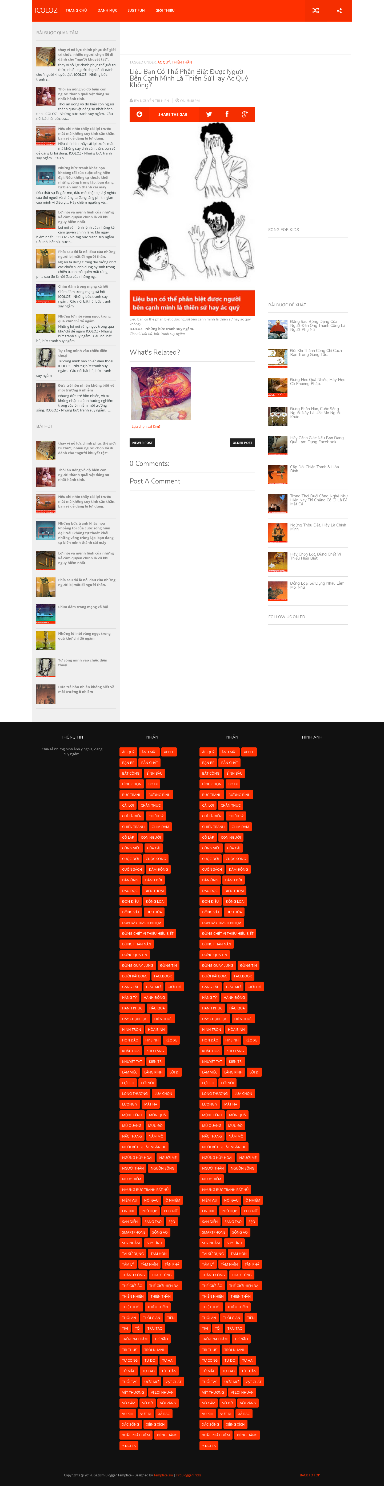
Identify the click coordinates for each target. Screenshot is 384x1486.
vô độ (147, 1403)
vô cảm (128, 1403)
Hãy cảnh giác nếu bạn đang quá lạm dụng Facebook (317, 440)
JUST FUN (136, 10)
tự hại (167, 1360)
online (128, 1210)
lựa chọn (163, 1093)
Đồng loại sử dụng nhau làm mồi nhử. (317, 585)
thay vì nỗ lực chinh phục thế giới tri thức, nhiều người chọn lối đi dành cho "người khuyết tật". (87, 54)
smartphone (133, 1232)
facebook (163, 976)
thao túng (161, 1275)
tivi (125, 1328)
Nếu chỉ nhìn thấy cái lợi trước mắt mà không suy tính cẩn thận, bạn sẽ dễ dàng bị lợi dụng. (86, 133)
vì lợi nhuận (162, 1392)
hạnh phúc (132, 1008)
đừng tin (168, 965)
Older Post (242, 443)
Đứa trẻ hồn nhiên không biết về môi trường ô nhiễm (86, 388)
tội (138, 1328)
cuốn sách (132, 869)
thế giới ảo (132, 1285)
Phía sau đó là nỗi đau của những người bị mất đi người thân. (86, 254)
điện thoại (154, 890)
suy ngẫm (131, 1243)
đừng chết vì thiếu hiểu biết (148, 933)
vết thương (133, 1392)
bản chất (149, 762)
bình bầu (154, 773)
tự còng (130, 1360)
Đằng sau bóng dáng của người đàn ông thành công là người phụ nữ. (317, 325)
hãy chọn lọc (134, 1018)
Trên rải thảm (134, 1339)
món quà (157, 1114)
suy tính (154, 1243)
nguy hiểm (131, 1178)
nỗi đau (151, 1200)
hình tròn (131, 1029)
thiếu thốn (157, 1307)
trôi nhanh (154, 1349)
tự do (150, 1360)
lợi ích (128, 1082)
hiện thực (163, 1018)
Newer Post (142, 443)
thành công (133, 1275)
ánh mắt (149, 752)
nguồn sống (162, 1168)
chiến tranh (133, 826)
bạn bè (128, 762)
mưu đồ (155, 1125)
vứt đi (145, 1413)
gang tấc (130, 986)
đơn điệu (130, 901)
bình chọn (131, 784)
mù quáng (131, 1125)
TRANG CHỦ (76, 10)
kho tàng (155, 1050)
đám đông (158, 869)
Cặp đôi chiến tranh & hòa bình (314, 469)
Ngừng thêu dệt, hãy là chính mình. (318, 527)
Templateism (163, 1475)
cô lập (128, 837)
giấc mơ (153, 986)
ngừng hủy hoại (137, 1157)
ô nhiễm (173, 1200)
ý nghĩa (129, 1445)
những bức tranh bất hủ (145, 1189)
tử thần (169, 1371)
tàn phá (172, 1264)
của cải (153, 848)
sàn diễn (130, 1221)
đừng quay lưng (137, 965)
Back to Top (310, 1475)
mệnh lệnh (132, 1114)
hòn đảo (130, 1040)
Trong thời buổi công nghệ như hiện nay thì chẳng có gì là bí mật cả (318, 500)
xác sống (130, 1424)
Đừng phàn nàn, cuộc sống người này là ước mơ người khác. (315, 412)
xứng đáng (167, 1435)
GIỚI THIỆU (165, 10)
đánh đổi (153, 880)
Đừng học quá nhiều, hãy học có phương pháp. (317, 381)
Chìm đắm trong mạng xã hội (83, 286)
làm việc (129, 1072)
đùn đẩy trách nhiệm (141, 922)
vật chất (174, 1381)
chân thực (151, 805)
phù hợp (149, 1210)
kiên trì (156, 1061)
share (339, 10)
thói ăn (129, 1317)
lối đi (174, 1072)
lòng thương (135, 1093)
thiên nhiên (133, 1296)
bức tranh (132, 794)
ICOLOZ (46, 10)
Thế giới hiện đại (164, 1285)
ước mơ (151, 1381)
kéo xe (171, 1040)
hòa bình (156, 1029)
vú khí (127, 1413)
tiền (171, 1317)
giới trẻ (175, 986)
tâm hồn (159, 1253)
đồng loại (155, 901)
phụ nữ (170, 1210)
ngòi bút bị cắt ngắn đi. (144, 1146)
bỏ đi (153, 784)
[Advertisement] (236, 37)
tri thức (129, 1349)
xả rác (164, 1413)
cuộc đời (130, 858)
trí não (161, 1339)
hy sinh (152, 1040)
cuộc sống (156, 858)
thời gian (151, 1317)
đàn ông (130, 880)
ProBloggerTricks (188, 1475)
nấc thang (132, 1136)
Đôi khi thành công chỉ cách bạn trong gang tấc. (316, 352)
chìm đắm (160, 826)
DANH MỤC (107, 10)
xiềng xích (155, 1424)
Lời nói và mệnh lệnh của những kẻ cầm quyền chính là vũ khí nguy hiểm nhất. (86, 217)
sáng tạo (153, 1221)
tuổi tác (129, 1381)
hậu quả (157, 1008)
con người (151, 837)
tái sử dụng (133, 1253)
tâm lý (128, 1264)
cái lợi (128, 805)
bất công (130, 773)
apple (169, 752)
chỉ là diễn (132, 816)
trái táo (154, 1328)
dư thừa (154, 912)
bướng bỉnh (160, 794)
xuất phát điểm (136, 1435)
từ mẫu (128, 1371)
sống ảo (160, 1232)
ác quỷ (164, 62)
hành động (154, 997)
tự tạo (148, 1371)
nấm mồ (156, 1136)
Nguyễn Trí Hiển (155, 100)
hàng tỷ (129, 997)
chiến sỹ (156, 816)
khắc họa (130, 1050)
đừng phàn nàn (136, 944)
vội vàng (168, 1403)
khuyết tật (132, 1061)
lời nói (147, 1082)
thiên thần (182, 62)
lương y (129, 1104)
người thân (133, 1168)
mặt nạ (150, 1104)
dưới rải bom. (134, 976)
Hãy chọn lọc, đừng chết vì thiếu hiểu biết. (315, 556)
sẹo (172, 1221)
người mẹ (168, 1157)
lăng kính (153, 1072)
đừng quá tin (134, 954)
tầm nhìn (149, 1264)
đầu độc (130, 890)
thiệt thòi (131, 1307)
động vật (130, 912)
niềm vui (129, 1200)
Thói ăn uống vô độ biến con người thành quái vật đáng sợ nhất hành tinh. (83, 94)
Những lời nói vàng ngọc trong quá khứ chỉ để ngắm (84, 318)
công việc (131, 848)
